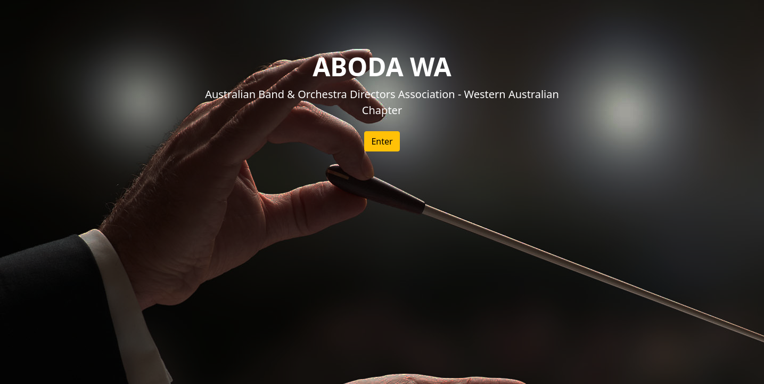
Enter (381, 141)
